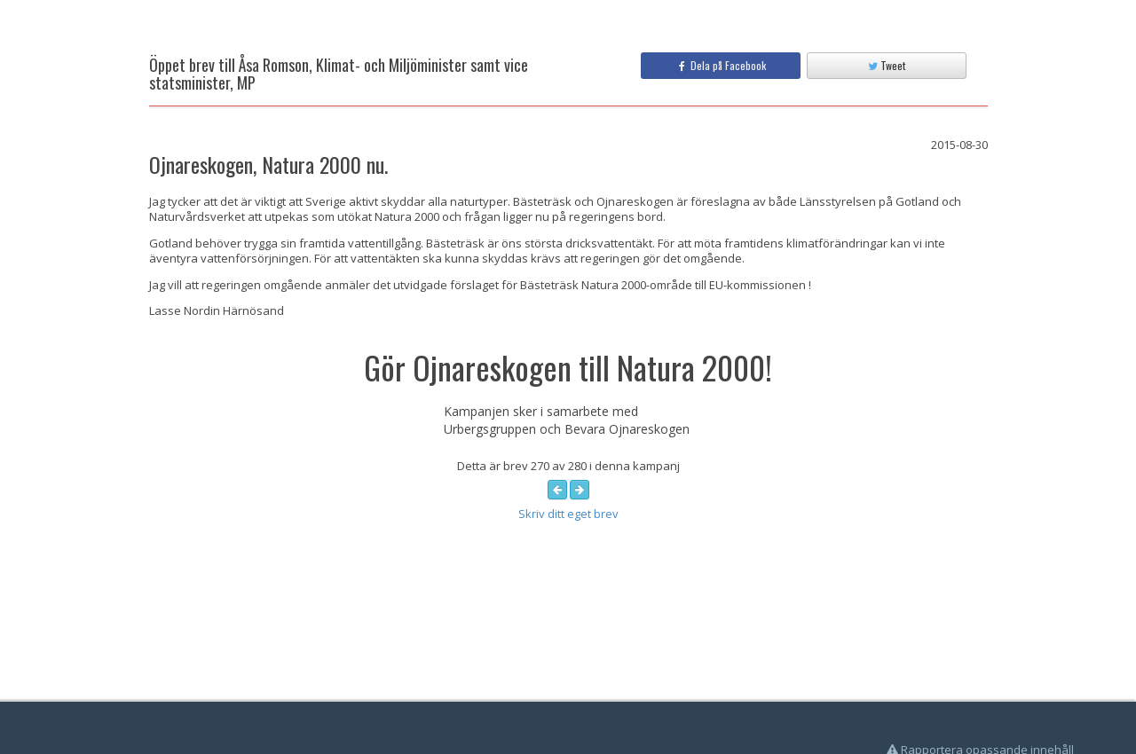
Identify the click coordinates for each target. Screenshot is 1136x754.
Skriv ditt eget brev (568, 514)
